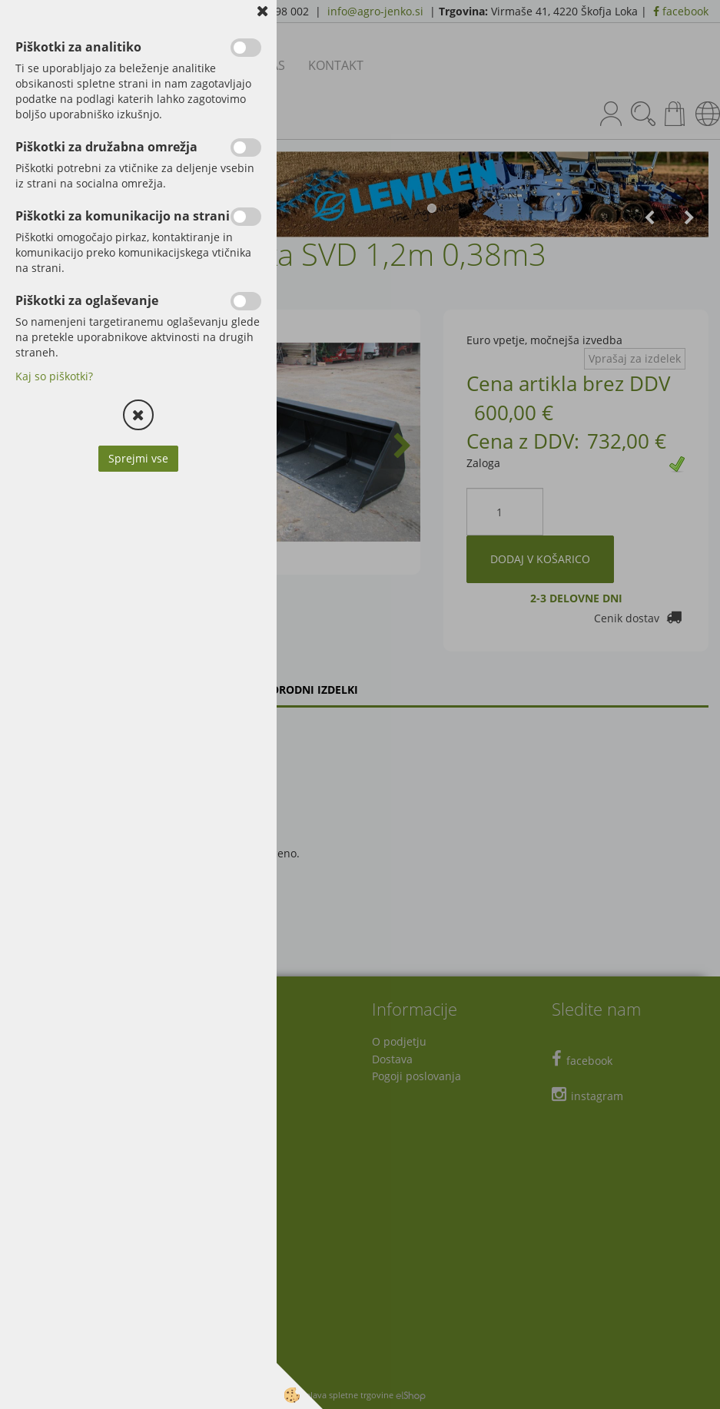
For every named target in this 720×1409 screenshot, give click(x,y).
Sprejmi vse (138, 458)
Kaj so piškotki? (54, 376)
